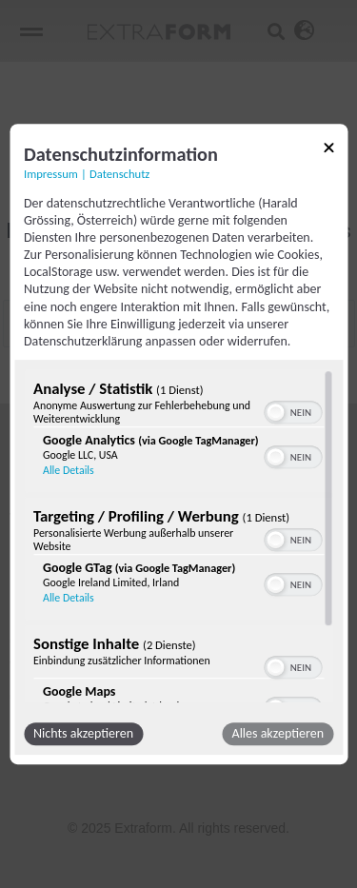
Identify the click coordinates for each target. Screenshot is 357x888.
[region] (178, 535)
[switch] (293, 410)
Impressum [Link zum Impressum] (51, 174)
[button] (275, 412)
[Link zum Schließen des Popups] (328, 151)
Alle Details (68, 470)
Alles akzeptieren (278, 733)
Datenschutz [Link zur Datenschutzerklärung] (119, 174)
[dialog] (178, 444)
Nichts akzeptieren (83, 733)
